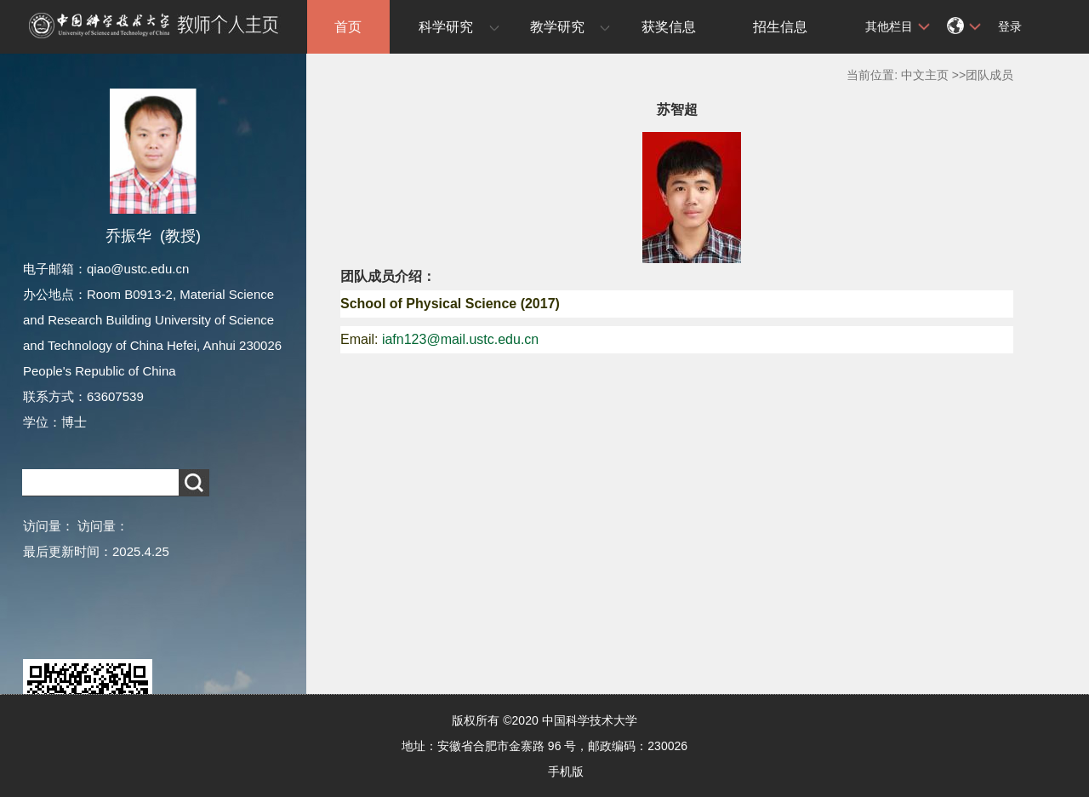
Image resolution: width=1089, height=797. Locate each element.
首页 (348, 27)
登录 (1010, 26)
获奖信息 (668, 27)
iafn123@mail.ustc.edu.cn (460, 339)
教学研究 (557, 27)
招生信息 (780, 27)
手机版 (566, 771)
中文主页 (925, 75)
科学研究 (446, 27)
